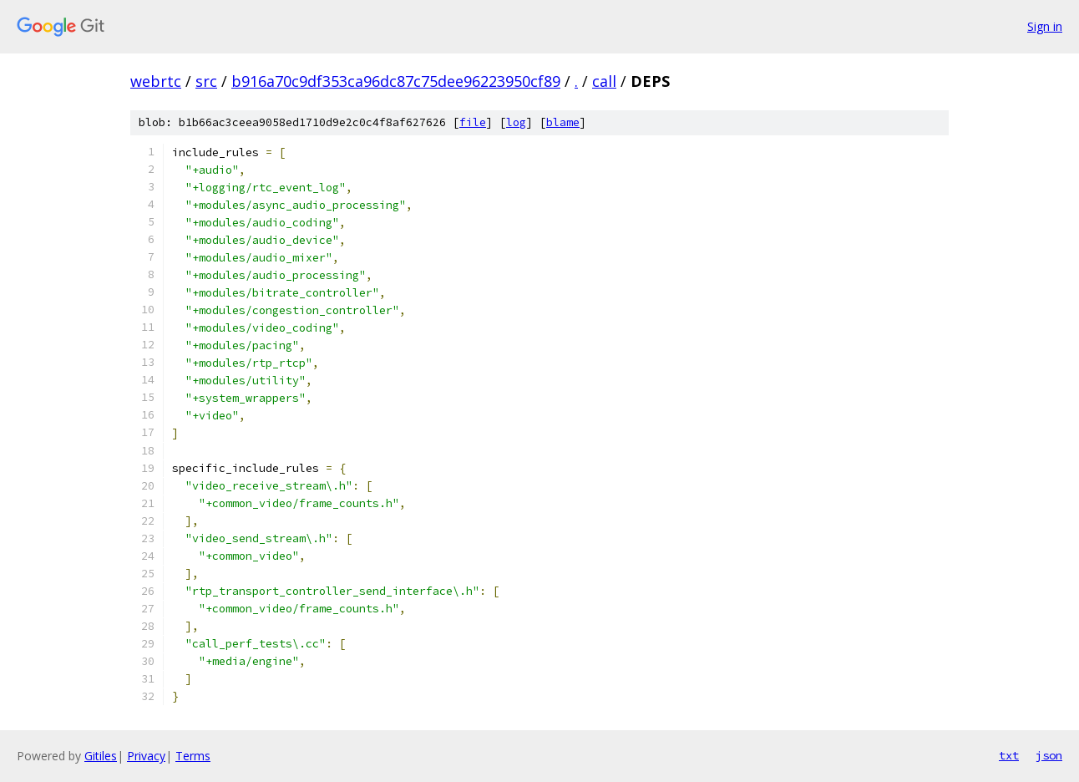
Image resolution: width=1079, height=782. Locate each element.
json (1049, 755)
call (604, 81)
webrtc (155, 81)
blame (563, 122)
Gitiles (100, 756)
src (206, 81)
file (472, 122)
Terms (192, 756)
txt (1009, 755)
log (516, 122)
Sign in (1044, 26)
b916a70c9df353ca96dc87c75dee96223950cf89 (395, 81)
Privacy (146, 756)
